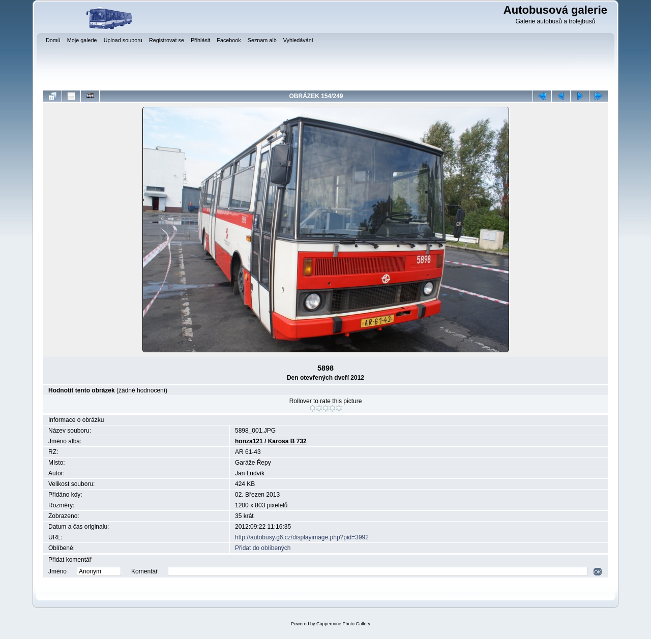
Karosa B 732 (287, 441)
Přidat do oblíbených (262, 548)
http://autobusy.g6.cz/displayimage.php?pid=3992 (302, 537)
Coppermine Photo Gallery (343, 623)
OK (597, 571)
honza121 (249, 441)
